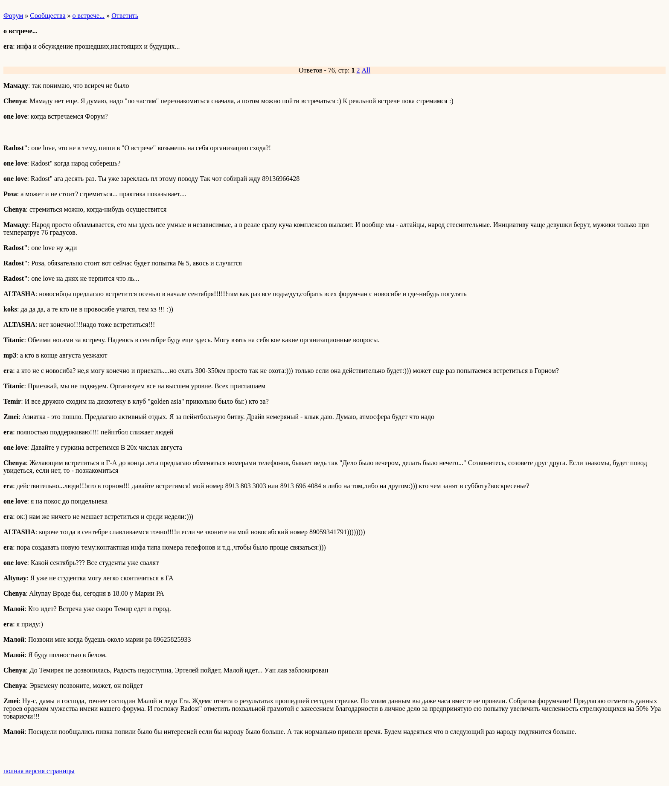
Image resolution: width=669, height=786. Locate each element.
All (366, 70)
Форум (13, 15)
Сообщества (47, 15)
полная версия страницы (39, 770)
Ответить (124, 15)
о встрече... (89, 15)
